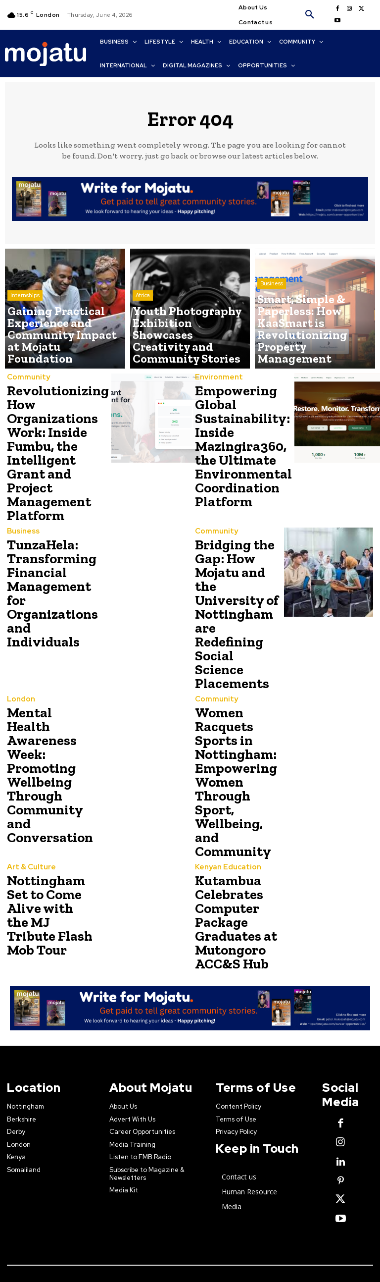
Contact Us (35, 1238)
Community (26, 378)
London (19, 621)
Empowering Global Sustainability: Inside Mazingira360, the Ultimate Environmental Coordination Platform (237, 437)
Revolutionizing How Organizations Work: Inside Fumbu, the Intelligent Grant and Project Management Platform (52, 443)
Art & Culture (28, 752)
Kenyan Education (224, 742)
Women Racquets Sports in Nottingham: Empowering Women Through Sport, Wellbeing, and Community (237, 680)
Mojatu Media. (194, 1174)
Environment (216, 378)
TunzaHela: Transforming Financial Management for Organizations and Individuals (47, 565)
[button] (310, 15)
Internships (25, 332)
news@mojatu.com (228, 1251)
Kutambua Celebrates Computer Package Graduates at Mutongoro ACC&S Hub (231, 790)
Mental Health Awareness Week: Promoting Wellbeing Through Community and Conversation (47, 680)
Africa (143, 324)
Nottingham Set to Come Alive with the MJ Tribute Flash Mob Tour (49, 788)
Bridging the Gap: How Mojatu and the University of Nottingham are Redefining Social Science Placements (237, 565)
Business (271, 324)
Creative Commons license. (323, 1187)
